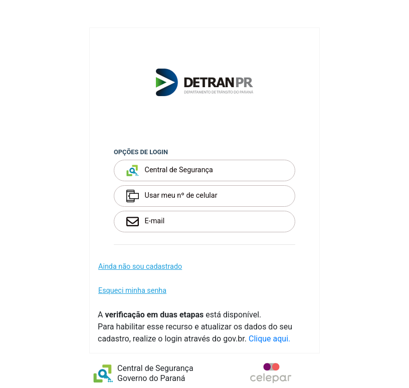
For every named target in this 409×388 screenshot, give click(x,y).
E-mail (145, 221)
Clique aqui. (269, 338)
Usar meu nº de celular (172, 196)
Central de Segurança (169, 170)
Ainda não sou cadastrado (140, 266)
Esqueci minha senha (132, 290)
